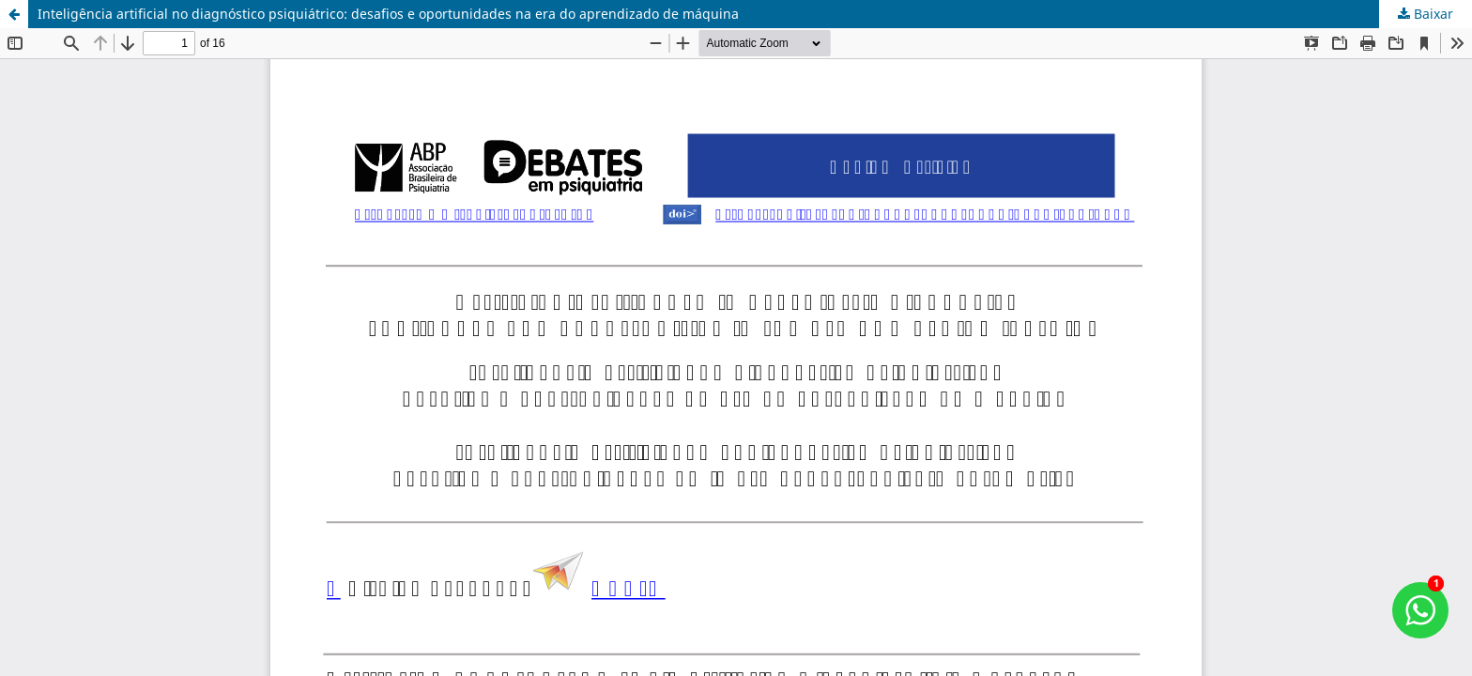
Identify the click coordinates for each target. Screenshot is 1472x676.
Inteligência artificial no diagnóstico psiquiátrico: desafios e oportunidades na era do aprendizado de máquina (388, 14)
